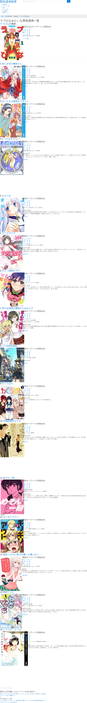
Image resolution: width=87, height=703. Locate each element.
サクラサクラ (9, 233)
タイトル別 (5, 9)
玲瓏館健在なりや (12, 421)
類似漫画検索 (8, 1)
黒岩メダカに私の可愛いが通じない (21, 554)
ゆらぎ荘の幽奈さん (12, 63)
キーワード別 (6, 6)
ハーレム (24, 34)
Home (2, 16)
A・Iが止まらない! (11, 139)
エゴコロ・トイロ (12, 629)
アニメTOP (3, 700)
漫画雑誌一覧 (41, 700)
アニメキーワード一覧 (11, 700)
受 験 (28, 30)
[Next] (11, 688)
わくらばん (7, 383)
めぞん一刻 (8, 478)
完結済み (37, 693)
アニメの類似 (25, 38)
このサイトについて (5, 702)
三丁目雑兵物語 (9, 346)
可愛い (24, 32)
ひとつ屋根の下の (11, 270)
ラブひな (4, 24)
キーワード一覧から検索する (7, 695)
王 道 (28, 32)
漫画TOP (5, 4)
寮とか (24, 29)
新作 (4, 7)
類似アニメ (5, 12)
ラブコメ (29, 29)
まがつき (6, 195)
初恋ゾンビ (8, 592)
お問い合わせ (13, 702)
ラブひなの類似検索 (24, 16)
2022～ (33, 693)
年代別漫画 (35, 700)
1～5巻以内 (43, 693)
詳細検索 (5, 11)
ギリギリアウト (11, 517)
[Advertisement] (41, 184)
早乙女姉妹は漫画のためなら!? (17, 308)
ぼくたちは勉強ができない (15, 101)
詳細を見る (25, 86)
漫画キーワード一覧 (27, 700)
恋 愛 (24, 30)
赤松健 (24, 35)
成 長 (28, 34)
